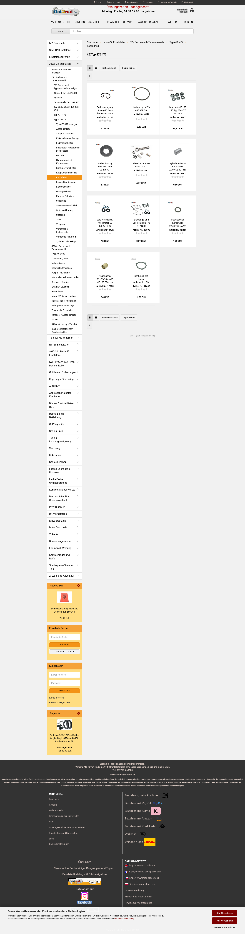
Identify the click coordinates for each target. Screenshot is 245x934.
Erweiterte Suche (65, 652)
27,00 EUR (65, 618)
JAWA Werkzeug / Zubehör (65, 324)
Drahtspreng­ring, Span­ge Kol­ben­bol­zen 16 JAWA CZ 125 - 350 (105, 110)
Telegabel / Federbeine (62, 310)
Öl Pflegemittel (57, 424)
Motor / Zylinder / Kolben (64, 296)
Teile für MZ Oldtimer (60, 337)
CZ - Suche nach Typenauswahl (59, 79)
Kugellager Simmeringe (62, 379)
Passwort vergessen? (59, 702)
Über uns (188, 22)
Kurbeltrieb (61, 177)
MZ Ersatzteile (61, 22)
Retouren (148, 2)
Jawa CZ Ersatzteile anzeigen (61, 71)
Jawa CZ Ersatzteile (150, 22)
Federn (55, 319)
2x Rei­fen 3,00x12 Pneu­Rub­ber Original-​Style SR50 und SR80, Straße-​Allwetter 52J (64, 738)
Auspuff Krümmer (65, 133)
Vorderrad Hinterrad (66, 236)
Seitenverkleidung (64, 210)
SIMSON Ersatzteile (88, 22)
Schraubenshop (58, 462)
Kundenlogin (131, 2)
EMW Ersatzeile (57, 520)
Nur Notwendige (225, 920)
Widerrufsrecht (56, 810)
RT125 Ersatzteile (58, 344)
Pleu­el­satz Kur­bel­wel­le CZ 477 (141, 165)
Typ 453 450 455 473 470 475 (66, 108)
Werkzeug (54, 448)
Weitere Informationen (224, 927)
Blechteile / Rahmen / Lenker (65, 277)
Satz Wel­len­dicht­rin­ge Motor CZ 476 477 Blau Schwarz (105, 223)
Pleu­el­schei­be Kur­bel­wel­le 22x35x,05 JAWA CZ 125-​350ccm (177, 223)
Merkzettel (187, 2)
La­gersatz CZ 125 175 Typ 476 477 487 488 (177, 110)
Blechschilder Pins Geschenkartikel (59, 498)
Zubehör (53, 534)
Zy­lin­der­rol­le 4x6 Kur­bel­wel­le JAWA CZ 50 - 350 (177, 166)
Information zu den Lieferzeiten (64, 816)
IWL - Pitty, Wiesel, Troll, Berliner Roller (62, 364)
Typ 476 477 (60, 119)
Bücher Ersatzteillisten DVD (61, 405)
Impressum (54, 799)
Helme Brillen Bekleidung (56, 415)
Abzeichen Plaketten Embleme (60, 394)
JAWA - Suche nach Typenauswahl (61, 247)
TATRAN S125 (58, 254)
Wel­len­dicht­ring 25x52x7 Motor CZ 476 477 (105, 166)
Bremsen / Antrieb (60, 282)
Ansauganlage (63, 129)
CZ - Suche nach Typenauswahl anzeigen (65, 87)
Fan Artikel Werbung (60, 548)
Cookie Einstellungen (59, 844)
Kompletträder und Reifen (59, 556)
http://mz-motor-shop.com (142, 884)
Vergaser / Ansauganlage (64, 315)
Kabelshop (55, 455)
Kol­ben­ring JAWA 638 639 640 (141, 109)
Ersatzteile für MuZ (119, 22)
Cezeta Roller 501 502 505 (66, 102)
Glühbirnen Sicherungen (62, 372)
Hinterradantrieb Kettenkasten (64, 162)
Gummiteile (57, 291)
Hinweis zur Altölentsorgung (138, 903)
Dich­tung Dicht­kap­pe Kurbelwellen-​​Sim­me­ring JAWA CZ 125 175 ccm (141, 279)
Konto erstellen (56, 697)
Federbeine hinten (64, 143)
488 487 (58, 97)
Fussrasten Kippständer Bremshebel (68, 149)
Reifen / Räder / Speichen (64, 301)
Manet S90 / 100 (60, 258)
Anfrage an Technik (167, 2)
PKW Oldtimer (57, 507)
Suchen (98, 2)
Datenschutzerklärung (124, 918)
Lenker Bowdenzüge (66, 182)
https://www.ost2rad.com (142, 865)
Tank (58, 219)
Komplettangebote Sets (62, 489)
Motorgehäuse (63, 191)
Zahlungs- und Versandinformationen (67, 827)
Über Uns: (84, 862)
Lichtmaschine (63, 186)
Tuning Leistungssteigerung (60, 439)
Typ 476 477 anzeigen (67, 124)
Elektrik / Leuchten (61, 286)
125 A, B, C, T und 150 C (65, 93)
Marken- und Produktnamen (138, 896)
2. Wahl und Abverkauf (61, 575)
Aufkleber (54, 386)
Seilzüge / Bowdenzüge (63, 305)
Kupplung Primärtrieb (66, 172)
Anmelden (64, 691)
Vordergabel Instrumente (62, 230)
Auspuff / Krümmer (61, 272)
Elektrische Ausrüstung (67, 138)
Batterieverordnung (134, 890)
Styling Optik (56, 431)
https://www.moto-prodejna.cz (144, 878)
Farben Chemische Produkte (59, 470)
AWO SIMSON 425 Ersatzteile (59, 353)
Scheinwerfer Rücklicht (67, 205)
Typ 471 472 (60, 115)
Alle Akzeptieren (225, 913)
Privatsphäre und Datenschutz (64, 833)
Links (51, 838)
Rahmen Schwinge (65, 196)
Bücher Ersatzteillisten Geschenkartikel (62, 330)
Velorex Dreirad (59, 263)
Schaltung (61, 201)
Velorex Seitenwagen (62, 268)
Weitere (173, 22)
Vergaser (60, 224)
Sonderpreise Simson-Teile (61, 567)
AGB (51, 821)
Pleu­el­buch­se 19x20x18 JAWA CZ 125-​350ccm (105, 279)
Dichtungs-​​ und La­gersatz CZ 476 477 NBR (141, 222)
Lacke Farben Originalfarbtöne (58, 481)
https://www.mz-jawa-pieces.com (145, 871)
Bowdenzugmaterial (60, 541)
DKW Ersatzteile (58, 513)
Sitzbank (60, 215)
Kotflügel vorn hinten (66, 168)
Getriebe (60, 155)
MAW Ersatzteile (58, 527)
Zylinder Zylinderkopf (66, 241)
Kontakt (53, 805)
